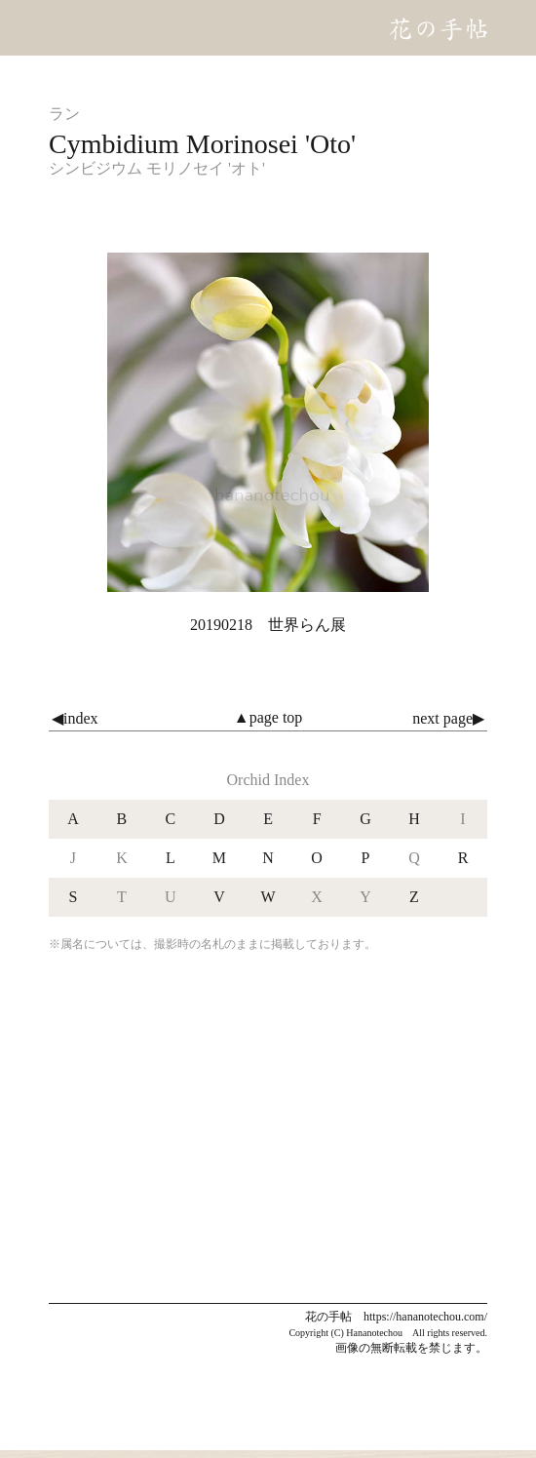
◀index (75, 718)
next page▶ (448, 718)
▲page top (268, 717)
